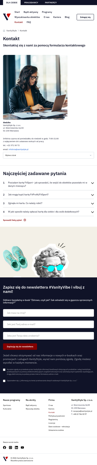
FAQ (29, 22)
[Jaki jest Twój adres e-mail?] (48, 324)
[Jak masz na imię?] (48, 313)
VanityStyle (11, 30)
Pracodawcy (31, 2)
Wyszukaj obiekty (33, 409)
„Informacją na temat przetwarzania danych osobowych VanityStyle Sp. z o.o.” (48, 381)
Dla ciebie (11, 2)
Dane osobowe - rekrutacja (59, 426)
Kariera (57, 17)
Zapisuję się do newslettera (20, 346)
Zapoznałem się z (42, 381)
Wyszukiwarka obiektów (27, 17)
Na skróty (31, 400)
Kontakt (19, 22)
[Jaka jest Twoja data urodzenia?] (48, 336)
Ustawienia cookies (56, 430)
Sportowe (7, 405)
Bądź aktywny (31, 12)
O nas (47, 17)
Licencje (51, 423)
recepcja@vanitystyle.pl (82, 411)
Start (17, 12)
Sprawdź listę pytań (12, 220)
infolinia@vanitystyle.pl (18, 149)
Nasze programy (11, 400)
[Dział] (48, 155)
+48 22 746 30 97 (80, 414)
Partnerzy (51, 2)
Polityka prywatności (56, 416)
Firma (51, 400)
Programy (47, 12)
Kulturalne (7, 409)
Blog (67, 17)
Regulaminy (53, 419)
